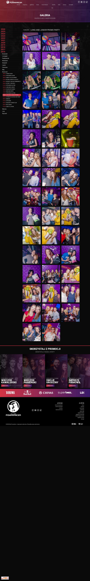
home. (18, 4)
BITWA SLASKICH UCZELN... (11, 79)
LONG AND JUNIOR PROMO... (11, 95)
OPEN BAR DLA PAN (9, 85)
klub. (37, 4)
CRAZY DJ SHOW (8, 106)
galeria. (32, 4)
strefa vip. (53, 6)
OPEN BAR (7, 100)
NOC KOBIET (7, 104)
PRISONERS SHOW (9, 75)
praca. (64, 4)
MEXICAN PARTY (8, 91)
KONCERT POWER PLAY (10, 102)
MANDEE (6, 98)
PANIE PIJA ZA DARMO (10, 77)
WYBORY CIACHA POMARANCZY (12, 81)
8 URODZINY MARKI (9, 89)
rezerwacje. (45, 4)
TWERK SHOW (8, 73)
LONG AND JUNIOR (9, 87)
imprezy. (25, 4)
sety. (59, 4)
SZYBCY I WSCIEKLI (9, 83)
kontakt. (71, 4)
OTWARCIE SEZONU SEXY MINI (11, 96)
